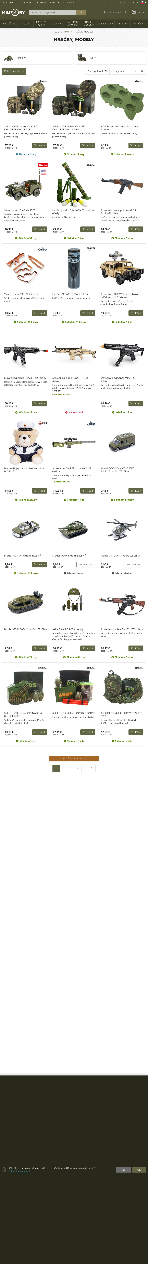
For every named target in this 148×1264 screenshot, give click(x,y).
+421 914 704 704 (129, 2)
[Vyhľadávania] (52, 12)
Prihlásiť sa (118, 12)
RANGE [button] (67, 2)
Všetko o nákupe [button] (47, 2)
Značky (7, 98)
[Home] (56, 31)
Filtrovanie (23, 71)
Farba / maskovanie (14, 92)
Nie (123, 1169)
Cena (6, 79)
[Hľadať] (81, 12)
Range (7, 105)
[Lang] (143, 2)
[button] (104, 12)
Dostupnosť (9, 85)
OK (139, 1169)
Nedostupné (84, 815)
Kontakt (9, 2)
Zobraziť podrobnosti (19, 1171)
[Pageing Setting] (142, 71)
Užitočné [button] (25, 2)
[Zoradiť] (124, 71)
